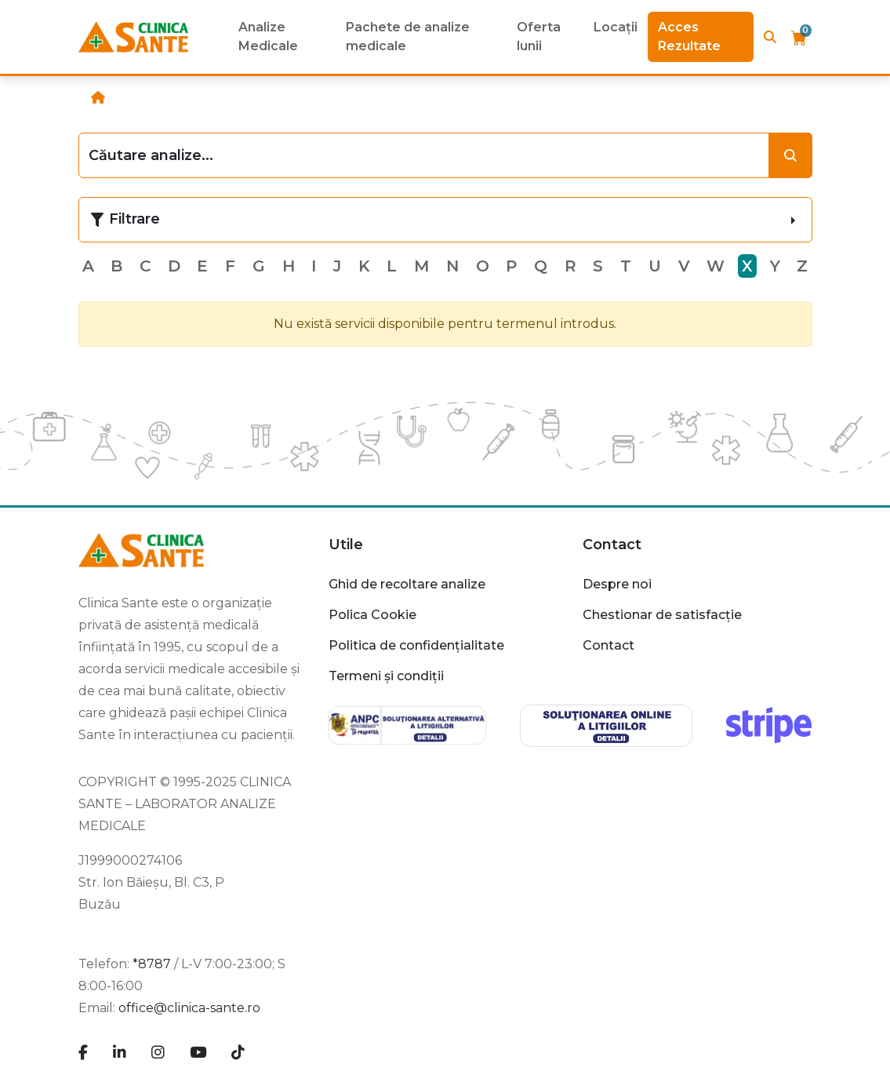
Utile (346, 544)
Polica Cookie (372, 614)
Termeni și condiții (386, 676)
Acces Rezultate (689, 36)
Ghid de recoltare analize (407, 584)
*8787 (152, 963)
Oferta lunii (539, 36)
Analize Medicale (268, 36)
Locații (616, 27)
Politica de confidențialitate (416, 645)
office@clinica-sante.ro (189, 1007)
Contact (612, 544)
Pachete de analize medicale (408, 36)
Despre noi (617, 584)
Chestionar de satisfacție (662, 614)
